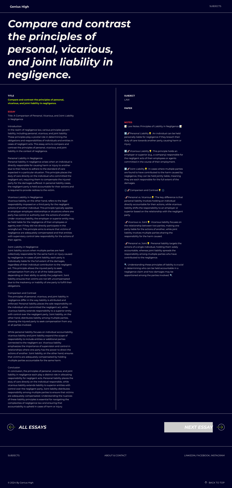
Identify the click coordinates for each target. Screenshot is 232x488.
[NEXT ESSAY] (188, 427)
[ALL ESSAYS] (43, 427)
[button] (215, 6)
